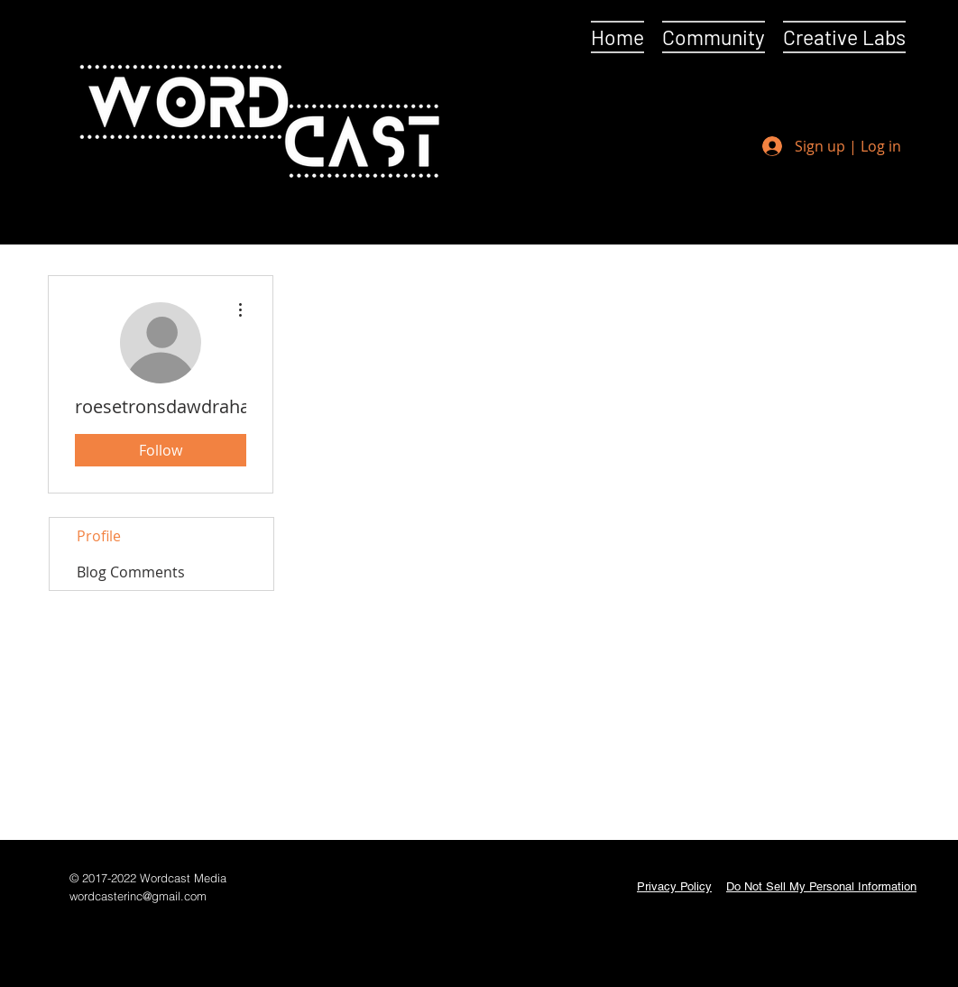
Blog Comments (131, 572)
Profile (99, 536)
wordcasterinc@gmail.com (138, 896)
